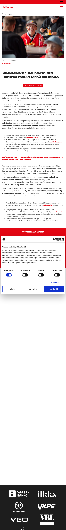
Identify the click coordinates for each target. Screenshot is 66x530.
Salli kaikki (54, 289)
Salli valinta (33, 289)
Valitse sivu (8, 7)
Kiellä (12, 289)
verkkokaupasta (32, 137)
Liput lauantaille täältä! (33, 86)
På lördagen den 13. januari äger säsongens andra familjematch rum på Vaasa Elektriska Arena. (32, 158)
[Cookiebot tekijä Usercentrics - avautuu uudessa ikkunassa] (54, 239)
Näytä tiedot (55, 282)
